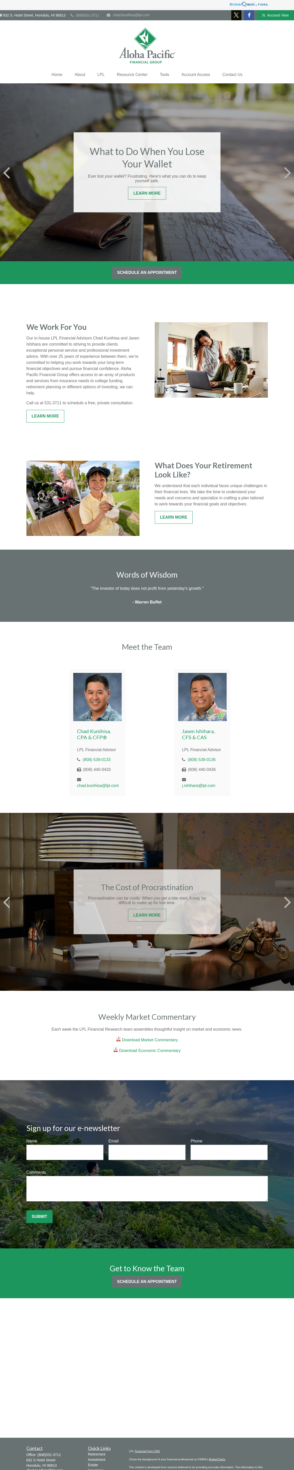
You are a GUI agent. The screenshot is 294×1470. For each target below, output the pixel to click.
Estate (93, 1465)
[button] (57, 74)
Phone (196, 1141)
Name (31, 1141)
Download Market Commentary (149, 1040)
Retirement (96, 1454)
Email (114, 1141)
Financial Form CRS (147, 1451)
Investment (96, 1460)
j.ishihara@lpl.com (198, 785)
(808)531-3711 (85, 15)
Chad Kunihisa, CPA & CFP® (94, 734)
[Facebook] (249, 15)
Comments (36, 1172)
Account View (275, 15)
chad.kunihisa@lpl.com (128, 15)
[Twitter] (236, 15)
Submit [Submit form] (39, 1216)
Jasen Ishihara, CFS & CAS (198, 734)
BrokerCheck (217, 1459)
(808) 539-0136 (201, 759)
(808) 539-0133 (97, 759)
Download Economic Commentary (149, 1050)
